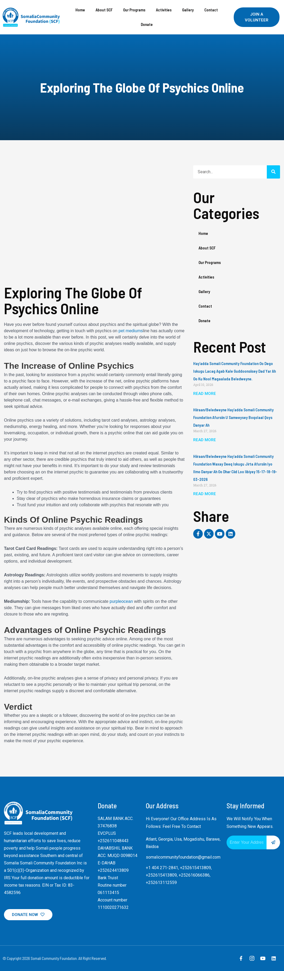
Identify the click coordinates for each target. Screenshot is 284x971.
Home (80, 9)
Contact (211, 9)
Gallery (188, 9)
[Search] (273, 172)
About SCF (104, 9)
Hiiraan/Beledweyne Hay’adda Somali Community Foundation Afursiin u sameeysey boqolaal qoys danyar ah (233, 417)
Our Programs (134, 9)
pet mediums (131, 331)
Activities (164, 9)
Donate (147, 24)
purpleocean (121, 601)
